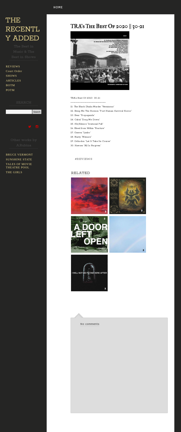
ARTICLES (13, 80)
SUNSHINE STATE (19, 159)
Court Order (14, 71)
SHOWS (11, 75)
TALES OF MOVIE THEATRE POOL (19, 166)
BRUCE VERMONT (19, 154)
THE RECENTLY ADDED (23, 29)
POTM (10, 90)
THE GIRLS (14, 172)
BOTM (10, 85)
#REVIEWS (83, 159)
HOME (58, 7)
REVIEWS (13, 66)
